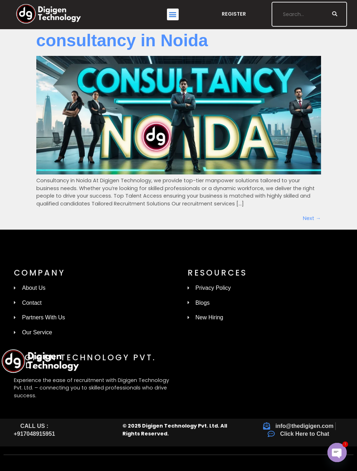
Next (312, 218)
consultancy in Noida (122, 40)
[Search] (334, 14)
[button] (173, 14)
